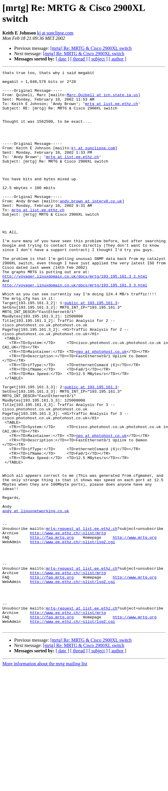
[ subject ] (98, 58)
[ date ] (62, 58)
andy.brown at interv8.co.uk (91, 227)
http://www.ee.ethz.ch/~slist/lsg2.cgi (72, 636)
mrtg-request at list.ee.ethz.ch (81, 620)
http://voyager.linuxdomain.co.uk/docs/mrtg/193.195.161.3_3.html (74, 328)
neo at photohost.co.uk (101, 408)
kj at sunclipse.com (55, 32)
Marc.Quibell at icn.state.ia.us (102, 100)
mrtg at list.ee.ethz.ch (111, 110)
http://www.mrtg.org (134, 631)
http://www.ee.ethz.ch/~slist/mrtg (68, 625)
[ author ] (117, 58)
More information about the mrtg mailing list (44, 775)
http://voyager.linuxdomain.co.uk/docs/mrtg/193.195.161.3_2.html (74, 317)
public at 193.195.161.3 (91, 349)
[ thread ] (79, 58)
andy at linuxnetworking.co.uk (35, 599)
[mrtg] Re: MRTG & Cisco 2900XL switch (91, 48)
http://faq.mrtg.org (52, 631)
